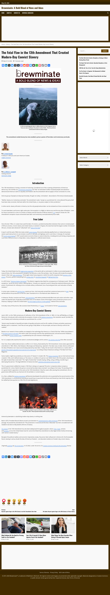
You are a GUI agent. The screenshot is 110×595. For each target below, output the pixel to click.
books (60, 429)
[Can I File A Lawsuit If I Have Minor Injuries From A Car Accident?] (38, 530)
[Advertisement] (49, 28)
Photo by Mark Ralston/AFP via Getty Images (43, 411)
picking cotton (31, 277)
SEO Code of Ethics (64, 578)
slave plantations (63, 306)
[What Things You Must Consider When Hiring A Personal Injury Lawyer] (63, 530)
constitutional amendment (26, 189)
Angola (42, 306)
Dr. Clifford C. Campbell (10, 172)
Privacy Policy (54, 578)
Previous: (20, 515)
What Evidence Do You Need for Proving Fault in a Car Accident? (13, 541)
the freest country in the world (11, 333)
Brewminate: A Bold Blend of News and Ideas (22, 8)
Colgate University (7, 157)
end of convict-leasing (10, 236)
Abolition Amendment (47, 317)
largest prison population (28, 271)
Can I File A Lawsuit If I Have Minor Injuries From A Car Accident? (36, 541)
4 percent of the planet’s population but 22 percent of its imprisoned (37, 349)
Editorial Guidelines (27, 13)
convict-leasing (33, 232)
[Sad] (21, 503)
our (54, 212)
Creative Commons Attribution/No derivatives (58, 446)
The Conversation (20, 446)
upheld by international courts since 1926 (52, 362)
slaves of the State (36, 228)
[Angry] (26, 503)
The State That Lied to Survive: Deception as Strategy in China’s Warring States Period (93, 59)
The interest (5, 429)
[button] (107, 12)
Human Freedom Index (16, 335)
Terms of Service (44, 578)
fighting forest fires (56, 277)
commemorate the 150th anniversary (49, 421)
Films (56, 429)
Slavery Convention (54, 356)
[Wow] (15, 503)
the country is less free (55, 340)
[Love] (4, 503)
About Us (9, 13)
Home (3, 13)
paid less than (21, 291)
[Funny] (9, 503)
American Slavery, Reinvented (19, 281)
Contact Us (17, 13)
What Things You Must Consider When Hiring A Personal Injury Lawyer (61, 541)
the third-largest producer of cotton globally (40, 301)
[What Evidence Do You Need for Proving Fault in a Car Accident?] (13, 530)
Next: (56, 514)
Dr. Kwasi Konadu (8, 153)
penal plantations (31, 297)
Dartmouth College (7, 175)
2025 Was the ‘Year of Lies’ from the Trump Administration (93, 68)
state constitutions (18, 275)
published (10, 446)
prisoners (7, 431)
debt (68, 291)
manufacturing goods (43, 277)
